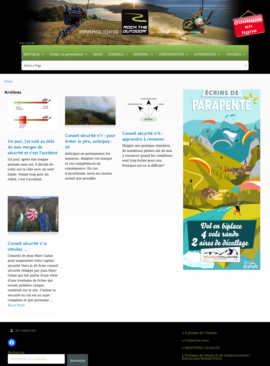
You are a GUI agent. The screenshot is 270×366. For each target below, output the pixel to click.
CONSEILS (118, 54)
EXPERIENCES (207, 54)
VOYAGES (235, 54)
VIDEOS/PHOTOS (174, 54)
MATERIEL (143, 54)
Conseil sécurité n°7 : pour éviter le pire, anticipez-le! (90, 141)
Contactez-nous (197, 340)
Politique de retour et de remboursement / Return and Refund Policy (216, 357)
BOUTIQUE (34, 54)
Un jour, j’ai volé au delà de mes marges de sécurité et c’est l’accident (32, 147)
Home (8, 81)
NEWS (98, 54)
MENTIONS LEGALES (202, 348)
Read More (16, 305)
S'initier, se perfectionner (69, 54)
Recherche (16, 352)
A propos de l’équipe (201, 333)
